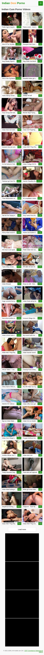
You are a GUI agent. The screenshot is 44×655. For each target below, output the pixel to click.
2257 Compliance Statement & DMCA (34, 651)
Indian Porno (13, 3)
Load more (22, 529)
